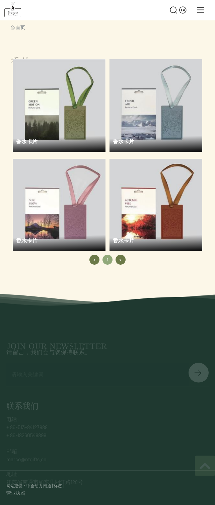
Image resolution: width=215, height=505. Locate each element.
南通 (47, 485)
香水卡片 (27, 141)
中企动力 (34, 485)
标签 (58, 485)
